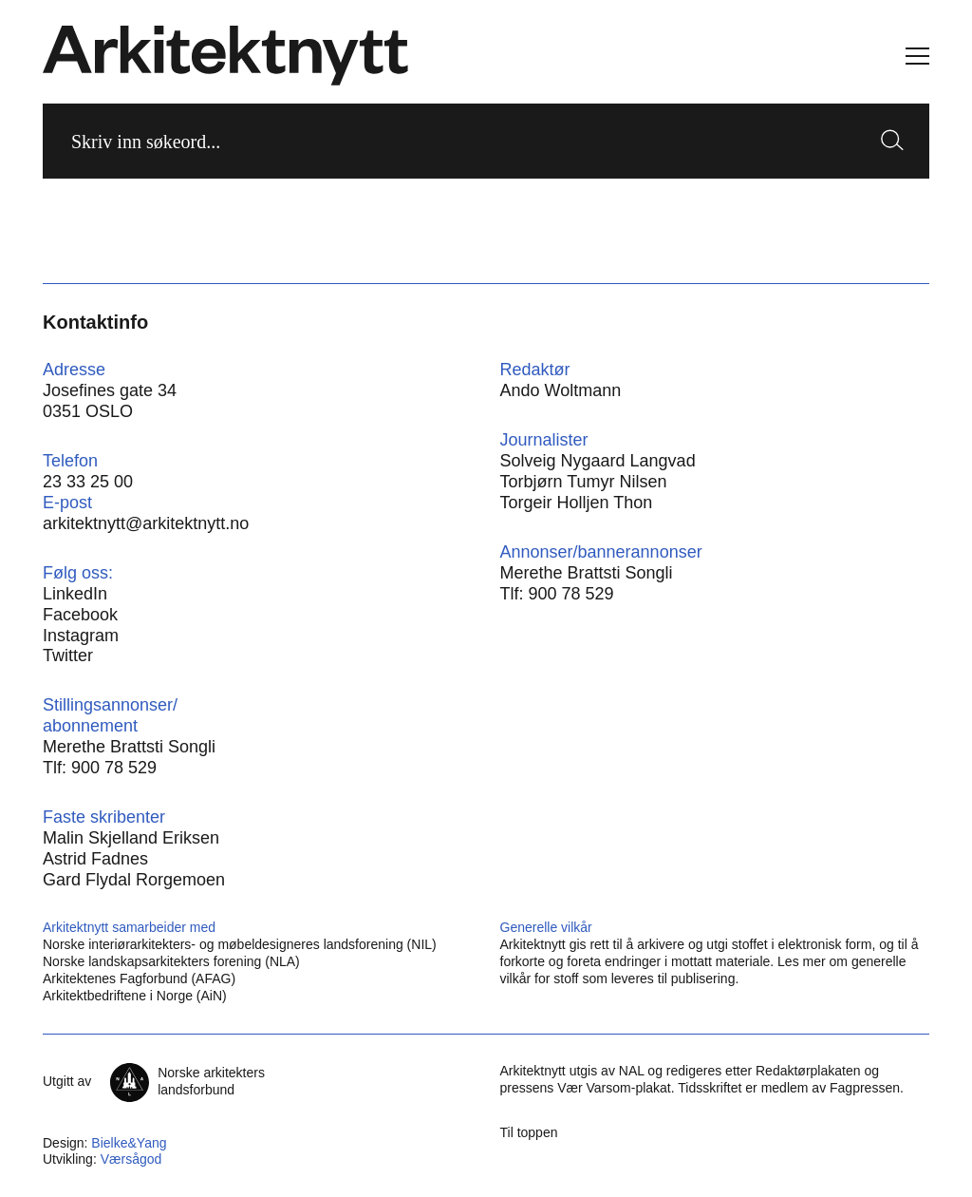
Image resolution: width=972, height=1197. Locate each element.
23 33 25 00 (88, 481)
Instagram (81, 635)
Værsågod (131, 1159)
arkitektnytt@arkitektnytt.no (146, 523)
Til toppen (529, 1132)
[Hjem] (225, 56)
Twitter (68, 655)
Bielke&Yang (128, 1142)
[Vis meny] (917, 56)
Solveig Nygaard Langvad (598, 460)
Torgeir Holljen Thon (576, 502)
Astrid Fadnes (95, 858)
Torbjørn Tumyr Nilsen (583, 481)
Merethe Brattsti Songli (586, 572)
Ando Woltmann (561, 390)
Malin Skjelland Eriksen (131, 837)
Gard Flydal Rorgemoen (134, 879)
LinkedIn (75, 593)
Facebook (80, 614)
